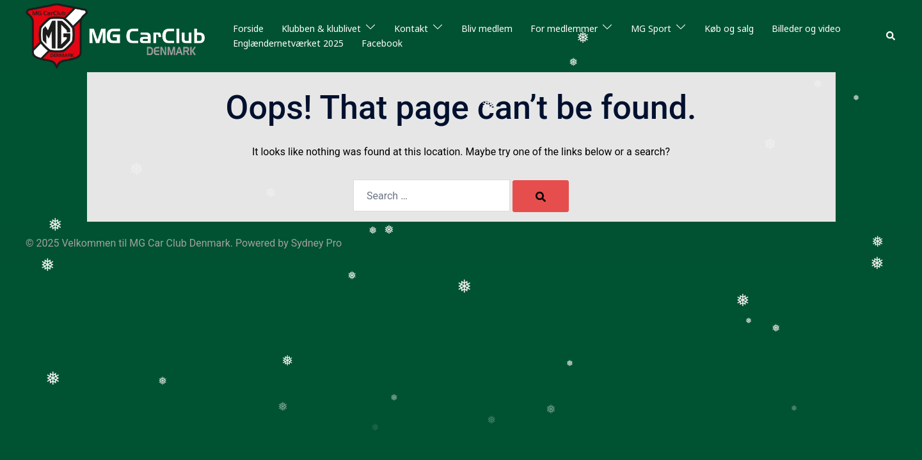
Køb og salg (729, 28)
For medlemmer (564, 28)
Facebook (382, 43)
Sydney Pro (316, 243)
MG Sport (651, 28)
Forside (248, 28)
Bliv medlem (487, 28)
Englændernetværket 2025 (288, 43)
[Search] (541, 196)
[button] (891, 36)
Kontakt (411, 28)
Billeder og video (806, 28)
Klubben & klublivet (321, 28)
